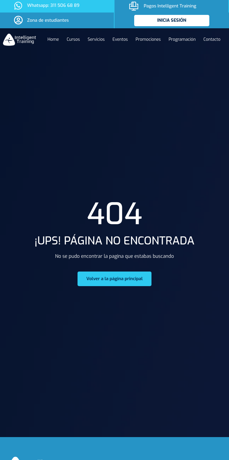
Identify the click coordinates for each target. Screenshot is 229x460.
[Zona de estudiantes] (18, 20)
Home (53, 39)
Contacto (211, 39)
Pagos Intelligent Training (170, 6)
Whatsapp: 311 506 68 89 (53, 5)
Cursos (73, 39)
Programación (182, 39)
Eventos (120, 39)
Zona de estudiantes (48, 20)
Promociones (148, 39)
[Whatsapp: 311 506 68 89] (18, 5)
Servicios (96, 39)
